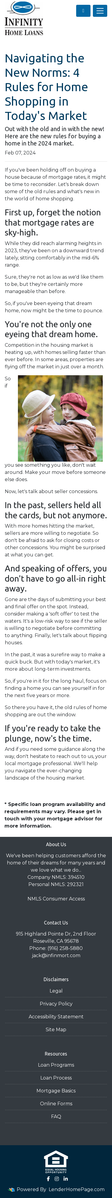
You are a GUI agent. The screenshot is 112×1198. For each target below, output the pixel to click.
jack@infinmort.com (56, 955)
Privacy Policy (56, 1004)
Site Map (56, 1029)
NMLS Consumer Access (56, 899)
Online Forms (56, 1104)
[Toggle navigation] (100, 11)
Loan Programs (56, 1065)
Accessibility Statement (56, 1017)
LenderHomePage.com (77, 1189)
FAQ (56, 1116)
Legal (56, 991)
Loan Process (56, 1078)
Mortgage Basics (56, 1091)
